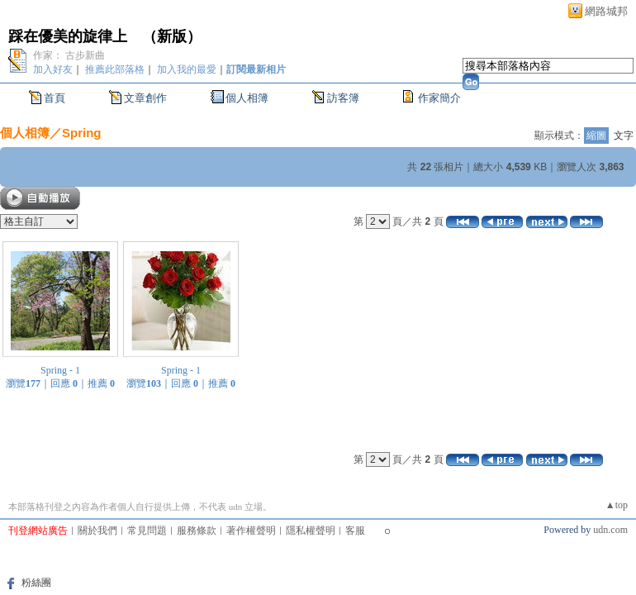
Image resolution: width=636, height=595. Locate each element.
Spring (82, 133)
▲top (616, 505)
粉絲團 (36, 582)
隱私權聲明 (310, 530)
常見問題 (147, 530)
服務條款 (196, 530)
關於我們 (97, 530)
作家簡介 (439, 98)
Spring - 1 (60, 370)
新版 (172, 36)
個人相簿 (246, 98)
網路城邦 (606, 11)
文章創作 (145, 98)
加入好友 (53, 69)
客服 (355, 530)
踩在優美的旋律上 (67, 36)
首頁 (54, 98)
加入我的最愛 (186, 69)
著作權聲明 (251, 530)
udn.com (610, 530)
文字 (624, 135)
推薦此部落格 (115, 69)
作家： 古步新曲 (69, 55)
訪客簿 (343, 98)
